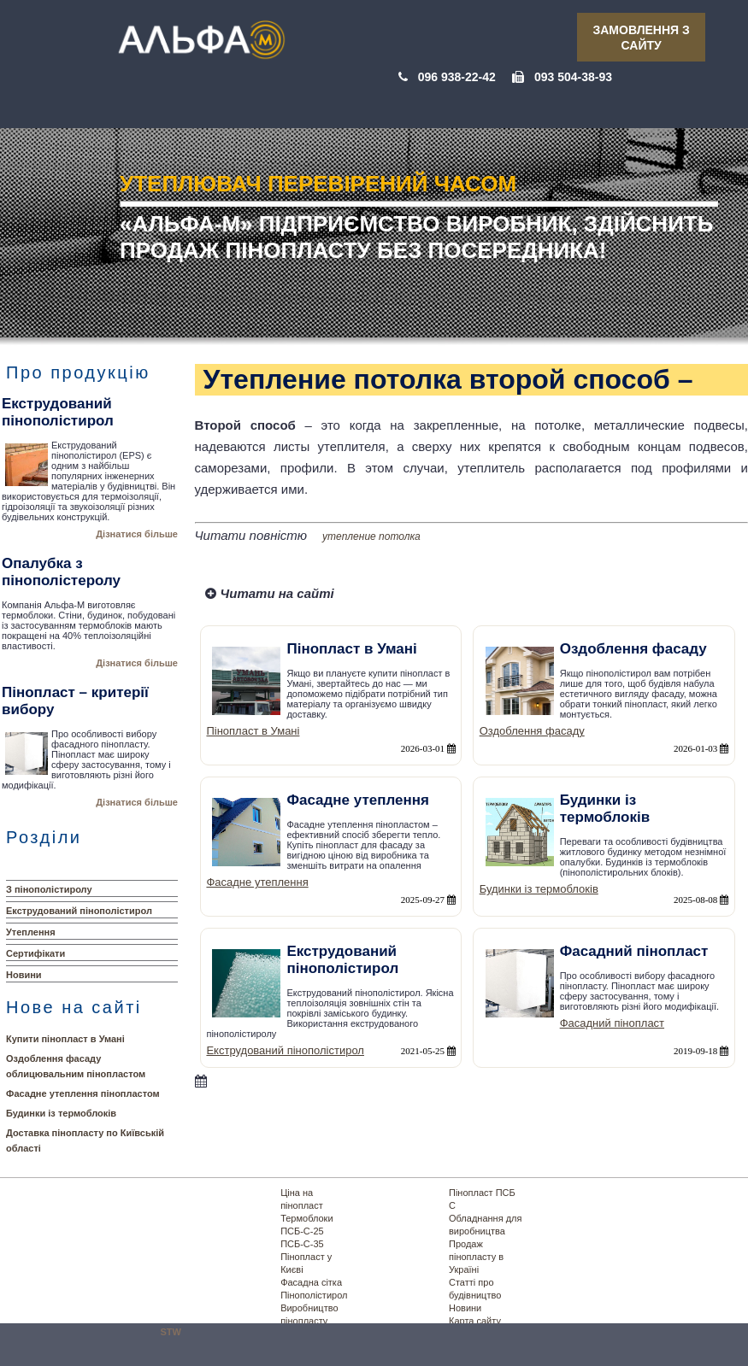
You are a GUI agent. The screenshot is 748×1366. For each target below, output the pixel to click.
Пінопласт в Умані (252, 730)
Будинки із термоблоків (61, 1113)
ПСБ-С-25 (302, 1231)
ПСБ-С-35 (302, 1244)
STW (171, 1332)
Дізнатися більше (137, 534)
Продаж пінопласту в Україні (476, 1257)
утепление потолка (371, 536)
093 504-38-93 (573, 77)
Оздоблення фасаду (532, 730)
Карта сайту (475, 1321)
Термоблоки (306, 1218)
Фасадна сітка (311, 1282)
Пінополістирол (313, 1295)
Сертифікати (35, 953)
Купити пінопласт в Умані (65, 1039)
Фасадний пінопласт (612, 1023)
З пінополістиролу (49, 889)
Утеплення (31, 932)
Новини (24, 975)
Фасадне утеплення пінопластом (83, 1093)
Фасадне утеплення (257, 882)
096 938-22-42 (457, 77)
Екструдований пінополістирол (79, 911)
